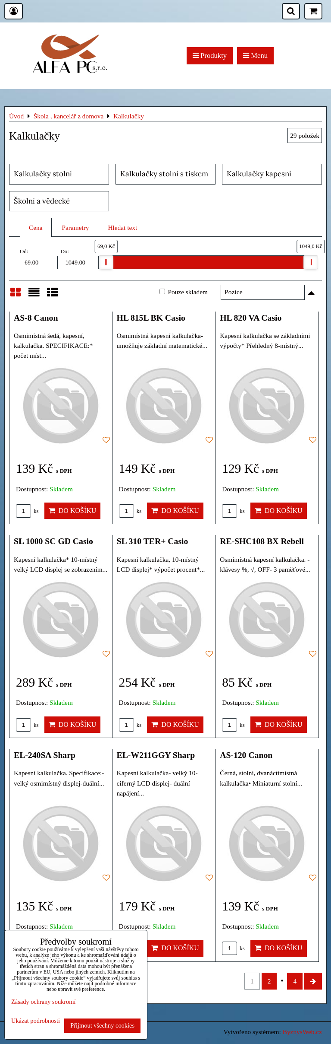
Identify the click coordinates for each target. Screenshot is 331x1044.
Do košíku (73, 510)
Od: (39, 258)
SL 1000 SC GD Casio (53, 541)
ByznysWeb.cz (302, 1031)
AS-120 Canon (246, 755)
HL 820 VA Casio (250, 317)
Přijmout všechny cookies (102, 1025)
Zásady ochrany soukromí (43, 1001)
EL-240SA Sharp (44, 755)
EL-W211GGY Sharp (156, 755)
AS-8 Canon (36, 317)
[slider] (106, 262)
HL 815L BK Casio (151, 317)
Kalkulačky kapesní (259, 173)
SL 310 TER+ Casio (152, 541)
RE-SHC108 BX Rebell (262, 541)
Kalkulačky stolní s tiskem (164, 173)
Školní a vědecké (42, 201)
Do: (80, 258)
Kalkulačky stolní (43, 173)
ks (27, 511)
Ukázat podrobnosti (35, 1021)
